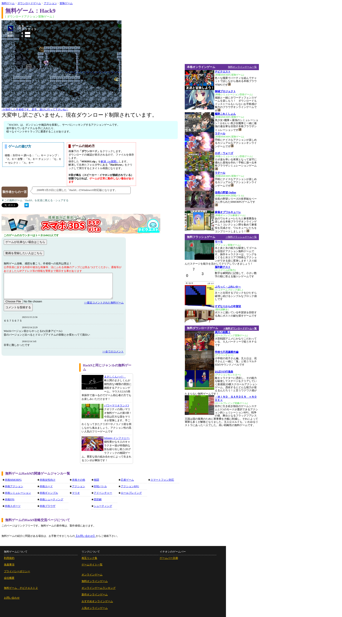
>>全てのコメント (113, 351)
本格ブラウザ (47, 506)
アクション (50, 3)
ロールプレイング (131, 492)
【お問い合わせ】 (85, 535)
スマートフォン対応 (162, 479)
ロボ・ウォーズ (224, 153)
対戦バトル (100, 486)
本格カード (46, 486)
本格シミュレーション (18, 492)
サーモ (219, 241)
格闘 (96, 479)
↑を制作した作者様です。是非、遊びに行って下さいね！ (35, 109)
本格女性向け (47, 479)
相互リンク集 (89, 558)
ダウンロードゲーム (29, 3)
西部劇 (98, 499)
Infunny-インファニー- (117, 438)
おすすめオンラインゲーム (97, 601)
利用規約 (9, 558)
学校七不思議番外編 (226, 352)
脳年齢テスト (223, 267)
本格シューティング (51, 499)
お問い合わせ (12, 597)
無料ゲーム (8, 3)
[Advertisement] (38, 394)
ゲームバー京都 (169, 558)
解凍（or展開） (110, 161)
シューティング (103, 506)
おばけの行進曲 (224, 371)
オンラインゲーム (92, 574)
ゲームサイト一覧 (92, 564)
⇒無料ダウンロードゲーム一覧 (240, 328)
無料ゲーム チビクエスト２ (21, 587)
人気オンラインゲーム (95, 608)
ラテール (220, 133)
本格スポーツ (13, 506)
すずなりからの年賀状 (228, 306)
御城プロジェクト (225, 91)
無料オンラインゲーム (95, 581)
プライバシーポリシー (17, 571)
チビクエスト (223, 71)
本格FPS (9, 499)
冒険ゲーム (66, 3)
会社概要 (9, 577)
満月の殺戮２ (223, 332)
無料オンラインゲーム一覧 (242, 67)
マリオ (76, 492)
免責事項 (9, 564)
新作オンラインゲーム (95, 594)
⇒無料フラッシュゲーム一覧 (241, 237)
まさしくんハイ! (115, 376)
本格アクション (14, 486)
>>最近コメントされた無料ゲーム (104, 302)
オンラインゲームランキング (99, 587)
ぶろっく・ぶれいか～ (228, 286)
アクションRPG (130, 486)
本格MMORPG (13, 479)
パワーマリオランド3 (116, 405)
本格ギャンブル (49, 492)
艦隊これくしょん (225, 113)
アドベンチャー (103, 492)
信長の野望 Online (225, 192)
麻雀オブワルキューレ (228, 212)
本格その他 (78, 479)
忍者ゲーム (127, 479)
